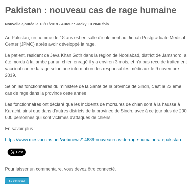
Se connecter (17, 180)
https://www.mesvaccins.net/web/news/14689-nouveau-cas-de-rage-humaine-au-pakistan (93, 139)
